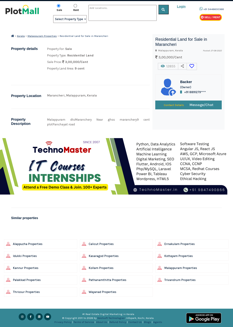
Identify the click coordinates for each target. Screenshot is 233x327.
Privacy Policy (62, 322)
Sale (59, 8)
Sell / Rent (210, 17)
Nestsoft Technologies (111, 318)
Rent (76, 8)
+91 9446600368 (213, 9)
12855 (168, 66)
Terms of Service (84, 322)
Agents (157, 322)
